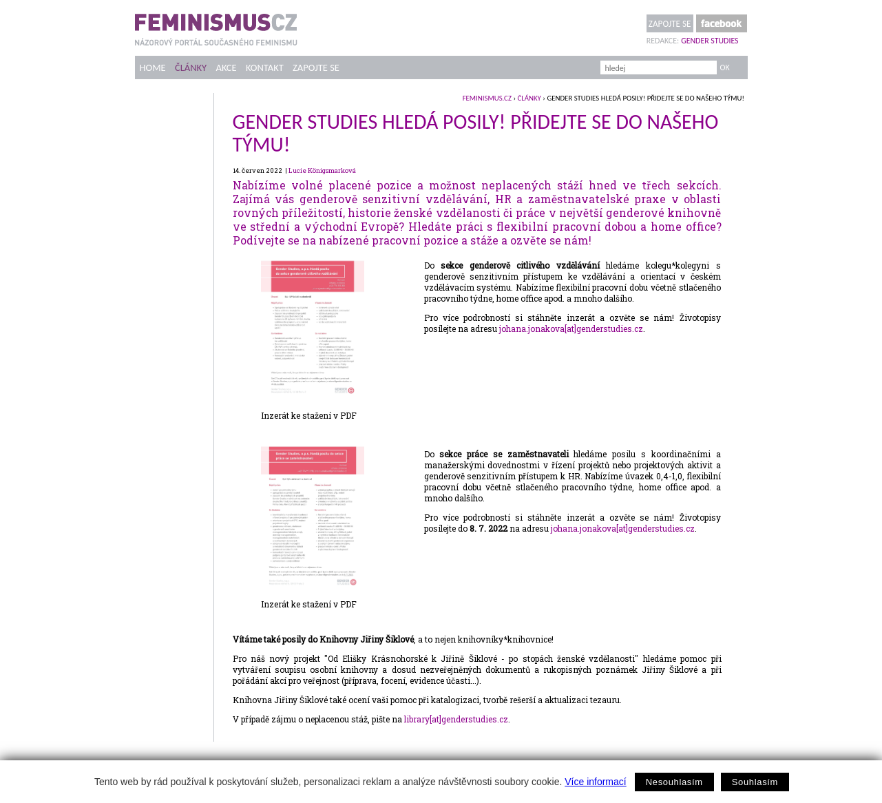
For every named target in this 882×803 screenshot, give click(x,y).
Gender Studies (709, 40)
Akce (226, 67)
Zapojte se (670, 24)
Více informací (595, 781)
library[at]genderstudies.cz (456, 718)
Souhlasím (755, 782)
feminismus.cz (487, 98)
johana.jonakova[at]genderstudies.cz (571, 328)
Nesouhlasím (674, 782)
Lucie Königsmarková (322, 170)
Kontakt (265, 67)
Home (153, 67)
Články (191, 67)
